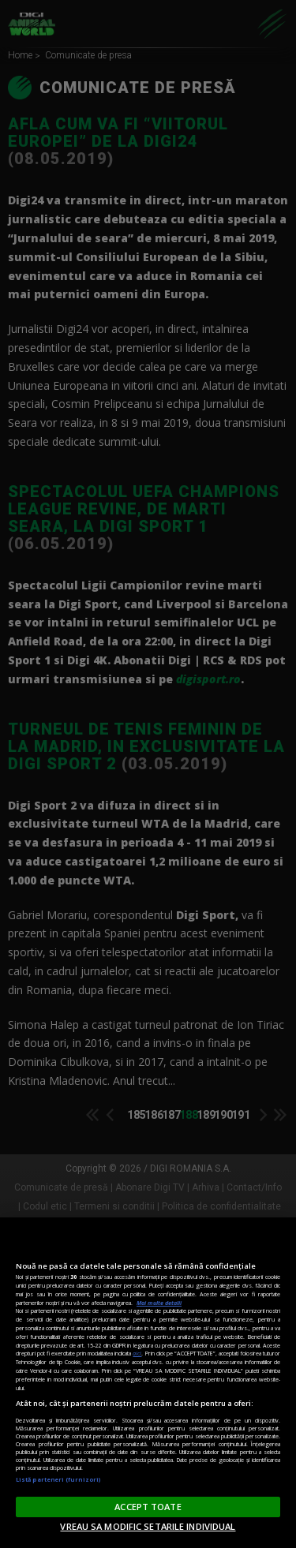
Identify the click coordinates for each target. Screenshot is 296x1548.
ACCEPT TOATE (147, 1506)
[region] (148, 1382)
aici (137, 1353)
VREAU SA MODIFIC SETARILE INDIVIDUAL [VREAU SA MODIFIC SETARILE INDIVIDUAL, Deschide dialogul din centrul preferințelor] (147, 1526)
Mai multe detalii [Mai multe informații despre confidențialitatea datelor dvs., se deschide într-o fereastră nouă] (159, 1303)
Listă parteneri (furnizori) (58, 1479)
